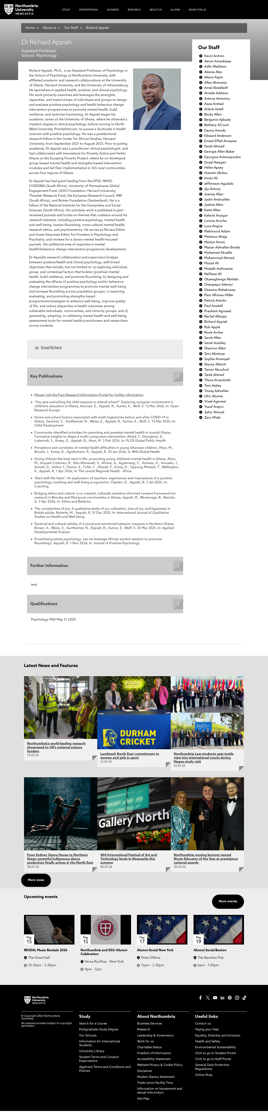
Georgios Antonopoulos (222, 157)
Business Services (149, 1026)
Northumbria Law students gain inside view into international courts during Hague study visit (204, 760)
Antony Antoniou (217, 98)
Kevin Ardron (214, 56)
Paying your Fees (207, 1031)
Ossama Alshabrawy (220, 290)
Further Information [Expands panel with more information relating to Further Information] (50, 567)
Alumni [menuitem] (175, 10)
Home (30, 28)
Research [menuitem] (134, 10)
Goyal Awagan (215, 162)
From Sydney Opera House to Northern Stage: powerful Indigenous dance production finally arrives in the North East (60, 861)
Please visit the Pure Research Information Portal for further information (88, 395)
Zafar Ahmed (214, 412)
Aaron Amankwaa (217, 61)
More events (228, 903)
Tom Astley (212, 386)
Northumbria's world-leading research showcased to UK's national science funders (56, 749)
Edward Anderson (217, 136)
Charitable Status (149, 1049)
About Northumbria (156, 1019)
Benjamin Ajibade (217, 120)
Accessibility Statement (154, 1061)
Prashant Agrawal (217, 311)
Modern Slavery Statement (156, 1079)
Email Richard (51, 347)
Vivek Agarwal (215, 401)
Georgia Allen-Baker (219, 151)
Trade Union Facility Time (155, 1085)
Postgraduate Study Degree (98, 1031)
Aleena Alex (213, 72)
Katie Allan (212, 210)
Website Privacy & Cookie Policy (160, 1067)
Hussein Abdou (215, 173)
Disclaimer (144, 1073)
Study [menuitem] (66, 10)
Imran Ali (211, 178)
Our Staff (71, 28)
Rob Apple (212, 327)
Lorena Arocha (215, 221)
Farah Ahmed (214, 146)
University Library (91, 1053)
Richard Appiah (97, 28)
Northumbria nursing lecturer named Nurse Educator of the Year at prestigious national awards (206, 861)
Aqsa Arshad (214, 104)
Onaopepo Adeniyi (218, 284)
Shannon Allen (215, 348)
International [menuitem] (88, 10)
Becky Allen (213, 114)
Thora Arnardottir (217, 380)
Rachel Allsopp (215, 316)
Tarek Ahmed (214, 375)
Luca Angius (213, 226)
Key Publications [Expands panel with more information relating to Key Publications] (47, 377)
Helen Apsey (213, 167)
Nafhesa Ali (213, 274)
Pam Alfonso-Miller (218, 295)
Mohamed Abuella (218, 253)
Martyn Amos (214, 242)
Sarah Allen (212, 338)
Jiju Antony (212, 189)
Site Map (143, 1100)
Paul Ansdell (213, 306)
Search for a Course (93, 1026)
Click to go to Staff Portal (213, 1061)
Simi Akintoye (214, 354)
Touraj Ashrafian (216, 391)
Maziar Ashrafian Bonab (222, 247)
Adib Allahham (215, 66)
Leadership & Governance (155, 1037)
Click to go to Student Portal (215, 1055)
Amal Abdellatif (216, 88)
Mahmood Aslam (217, 231)
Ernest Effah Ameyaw (220, 141)
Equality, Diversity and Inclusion (217, 1037)
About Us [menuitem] (155, 10)
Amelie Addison (216, 93)
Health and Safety (207, 1043)
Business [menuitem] (113, 10)
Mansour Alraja (215, 237)
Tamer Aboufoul (216, 369)
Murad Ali (211, 263)
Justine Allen (213, 205)
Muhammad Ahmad (219, 258)
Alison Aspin (213, 77)
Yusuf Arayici (214, 407)
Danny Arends (215, 130)
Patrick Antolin (215, 300)
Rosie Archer (213, 332)
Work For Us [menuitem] (197, 10)
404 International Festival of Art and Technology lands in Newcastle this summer (128, 861)
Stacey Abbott (215, 364)
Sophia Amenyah (217, 359)
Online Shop (203, 1077)
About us (49, 28)
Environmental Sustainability (215, 1049)
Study (84, 1019)
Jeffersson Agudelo (219, 184)
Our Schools (87, 1037)
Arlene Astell (213, 109)
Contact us (203, 1026)
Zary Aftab (212, 417)
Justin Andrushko (217, 199)
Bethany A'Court (216, 125)
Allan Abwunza (215, 82)
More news (36, 882)
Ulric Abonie (213, 396)
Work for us (145, 1043)
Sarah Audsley (215, 343)
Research (143, 1031)
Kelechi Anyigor (216, 215)
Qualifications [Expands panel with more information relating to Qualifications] (44, 606)
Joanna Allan (213, 194)
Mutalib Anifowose (218, 269)
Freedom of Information (154, 1055)
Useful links (206, 1019)
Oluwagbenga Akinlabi (221, 279)
